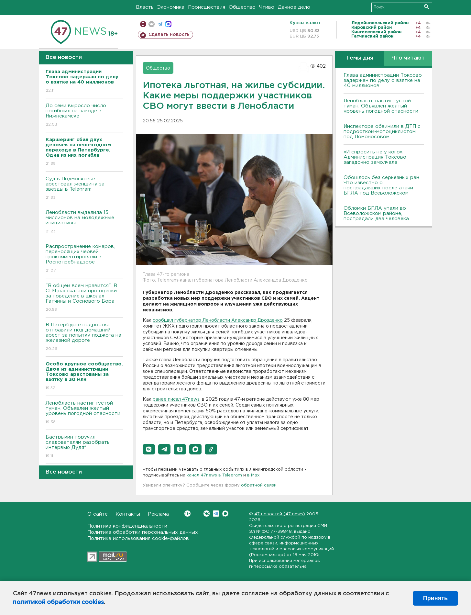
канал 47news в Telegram (214, 475)
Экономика (170, 7)
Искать (426, 6)
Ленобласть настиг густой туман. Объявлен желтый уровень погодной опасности (84, 413)
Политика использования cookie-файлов (138, 538)
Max (225, 513)
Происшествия (206, 7)
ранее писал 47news (176, 399)
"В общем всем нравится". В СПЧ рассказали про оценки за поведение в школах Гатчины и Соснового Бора (84, 298)
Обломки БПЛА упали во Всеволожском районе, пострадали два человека (376, 213)
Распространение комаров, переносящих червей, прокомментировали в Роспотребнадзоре (84, 258)
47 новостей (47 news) (279, 514)
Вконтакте (187, 513)
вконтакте (151, 24)
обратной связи (259, 485)
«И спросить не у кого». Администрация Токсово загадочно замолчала (375, 157)
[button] (149, 449)
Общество (242, 7)
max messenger (168, 24)
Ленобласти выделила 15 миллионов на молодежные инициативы (84, 222)
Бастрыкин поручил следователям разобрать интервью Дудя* (84, 447)
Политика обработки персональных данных (142, 532)
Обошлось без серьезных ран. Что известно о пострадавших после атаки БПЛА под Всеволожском (382, 185)
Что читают (408, 58)
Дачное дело (294, 7)
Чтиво (266, 7)
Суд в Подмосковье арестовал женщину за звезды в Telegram (84, 188)
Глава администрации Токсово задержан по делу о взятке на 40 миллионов (383, 80)
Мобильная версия (143, 24)
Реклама (158, 514)
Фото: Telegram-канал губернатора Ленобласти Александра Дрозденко (225, 280)
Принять (435, 598)
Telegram (216, 513)
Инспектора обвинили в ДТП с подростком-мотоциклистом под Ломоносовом (382, 131)
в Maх (253, 475)
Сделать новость (169, 35)
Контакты (127, 514)
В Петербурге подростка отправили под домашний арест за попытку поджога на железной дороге (84, 337)
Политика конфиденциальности (127, 526)
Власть (145, 7)
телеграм (160, 24)
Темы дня (359, 58)
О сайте (97, 514)
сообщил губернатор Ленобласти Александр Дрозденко (218, 320)
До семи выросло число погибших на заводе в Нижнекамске (84, 115)
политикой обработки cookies (58, 602)
